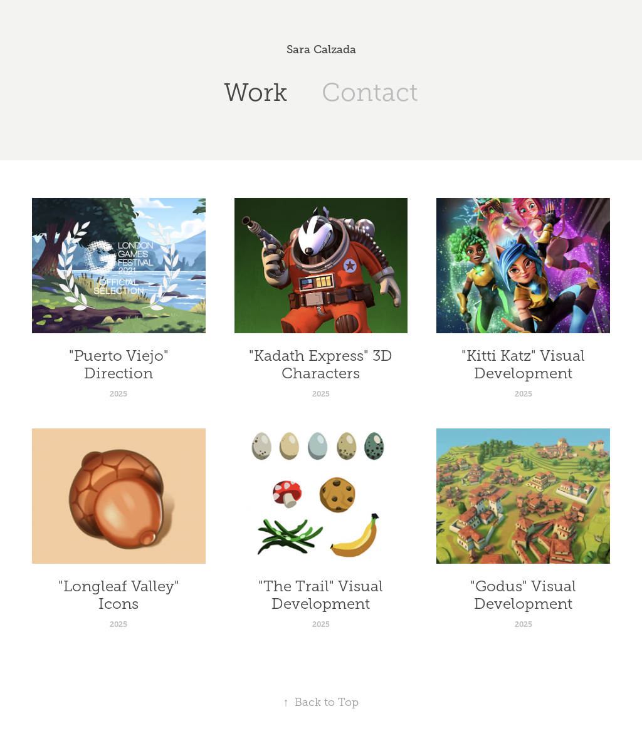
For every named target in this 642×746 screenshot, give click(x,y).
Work (255, 92)
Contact (370, 92)
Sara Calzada (321, 49)
